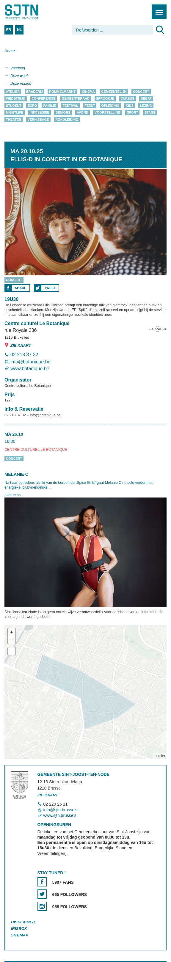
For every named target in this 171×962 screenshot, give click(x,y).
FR (8, 30)
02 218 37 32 (24, 354)
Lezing (146, 105)
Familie (49, 105)
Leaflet (159, 756)
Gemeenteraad (76, 99)
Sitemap (19, 935)
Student (13, 105)
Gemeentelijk (114, 91)
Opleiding (110, 105)
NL (19, 30)
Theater (13, 119)
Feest (89, 105)
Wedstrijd (15, 99)
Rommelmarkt (62, 91)
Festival (70, 105)
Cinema (88, 91)
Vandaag (17, 68)
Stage (150, 112)
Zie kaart (17, 345)
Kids (130, 105)
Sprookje (105, 99)
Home (9, 50)
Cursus (127, 99)
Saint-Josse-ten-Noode (30, 11)
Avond (82, 112)
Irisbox (19, 929)
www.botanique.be (29, 368)
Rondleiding (66, 119)
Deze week (19, 76)
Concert (141, 91)
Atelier (13, 91)
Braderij (34, 91)
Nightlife (14, 112)
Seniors (63, 112)
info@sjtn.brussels (60, 809)
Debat (146, 99)
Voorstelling (107, 112)
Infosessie (39, 112)
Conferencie (43, 99)
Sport (132, 112)
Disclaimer (23, 922)
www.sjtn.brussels (59, 815)
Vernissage (38, 119)
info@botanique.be (30, 361)
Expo (32, 105)
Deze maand (20, 83)
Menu (157, 9)
